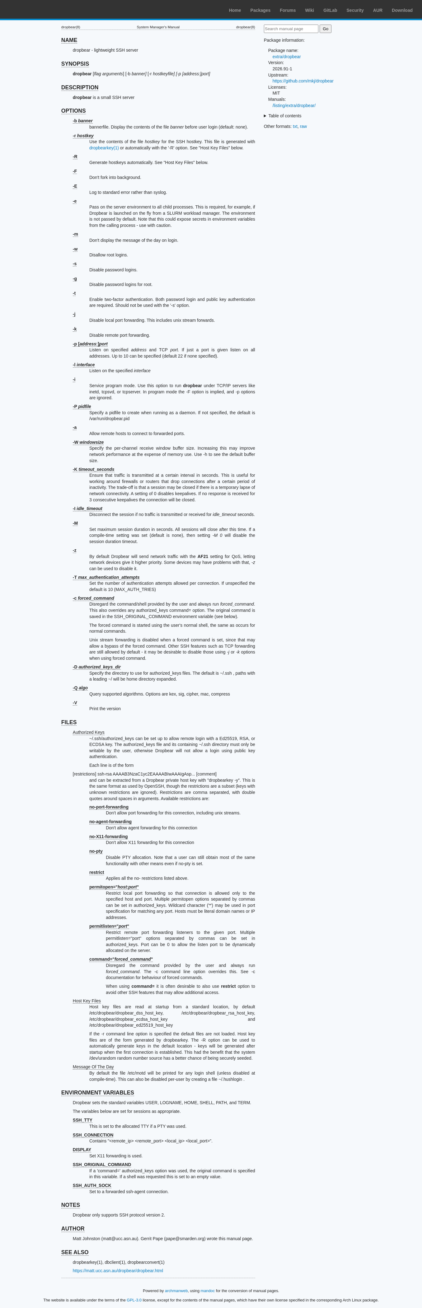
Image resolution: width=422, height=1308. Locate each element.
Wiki (309, 10)
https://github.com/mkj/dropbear (303, 80)
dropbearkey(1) (104, 147)
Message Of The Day (93, 1066)
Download (402, 10)
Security (355, 10)
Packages (261, 10)
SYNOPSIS (75, 64)
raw (303, 126)
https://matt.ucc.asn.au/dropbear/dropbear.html (118, 1270)
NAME (69, 40)
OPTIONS (73, 111)
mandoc (208, 1290)
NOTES (70, 1205)
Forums (288, 10)
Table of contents (285, 115)
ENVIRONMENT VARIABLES (97, 1093)
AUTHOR (73, 1229)
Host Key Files (87, 1000)
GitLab (330, 10)
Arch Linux (34, 9)
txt (295, 126)
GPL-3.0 (134, 1300)
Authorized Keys (89, 732)
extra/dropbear (287, 56)
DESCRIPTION (80, 87)
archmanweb (176, 1290)
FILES (69, 722)
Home (235, 10)
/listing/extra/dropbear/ (294, 105)
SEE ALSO (75, 1252)
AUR (377, 10)
